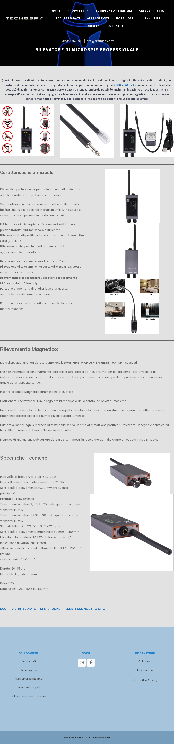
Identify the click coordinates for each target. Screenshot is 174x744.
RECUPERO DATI (68, 18)
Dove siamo (145, 670)
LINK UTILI (151, 18)
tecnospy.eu (29, 670)
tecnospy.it (29, 661)
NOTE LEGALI (126, 18)
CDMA (117, 85)
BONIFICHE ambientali (113, 10)
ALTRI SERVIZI (98, 18)
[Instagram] (82, 663)
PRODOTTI (80, 10)
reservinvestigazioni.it (29, 678)
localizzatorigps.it (29, 687)
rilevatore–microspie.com (29, 696)
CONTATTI (119, 26)
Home (56, 10)
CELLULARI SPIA (151, 10)
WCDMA (129, 85)
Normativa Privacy (145, 680)
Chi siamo (145, 661)
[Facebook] (91, 663)
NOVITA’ (94, 26)
